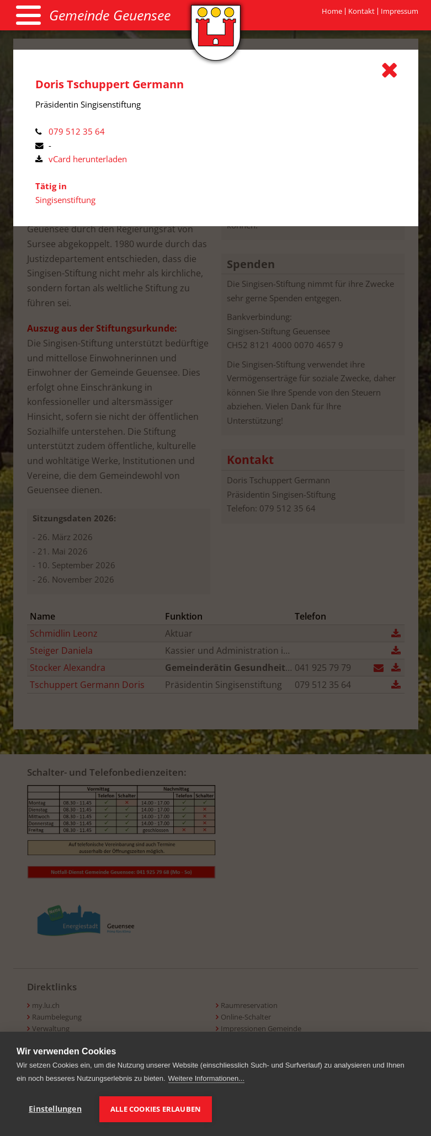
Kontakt (361, 11)
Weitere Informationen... (206, 1078)
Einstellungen (55, 1109)
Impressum (399, 11)
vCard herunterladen (88, 158)
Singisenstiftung (65, 199)
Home (332, 11)
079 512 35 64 (77, 131)
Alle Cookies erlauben (155, 1109)
